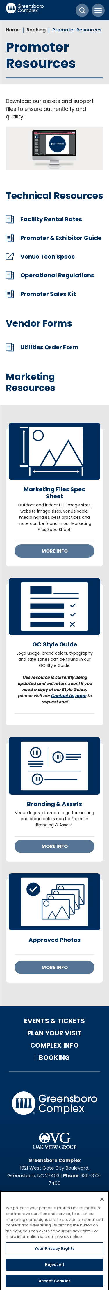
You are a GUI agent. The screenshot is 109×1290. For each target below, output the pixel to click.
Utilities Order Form (49, 347)
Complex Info (54, 1045)
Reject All (54, 1266)
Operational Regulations (57, 275)
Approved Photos (54, 939)
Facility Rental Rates (51, 219)
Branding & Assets (54, 803)
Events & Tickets (54, 1021)
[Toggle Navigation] (98, 10)
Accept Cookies (54, 1282)
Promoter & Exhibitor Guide (60, 238)
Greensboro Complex (25, 10)
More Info (55, 551)
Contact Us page (68, 696)
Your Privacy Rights (54, 1250)
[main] (54, 513)
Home (13, 30)
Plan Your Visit (54, 1033)
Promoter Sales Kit (48, 294)
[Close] (102, 1201)
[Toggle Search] (82, 10)
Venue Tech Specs (47, 257)
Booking (36, 30)
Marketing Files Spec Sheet (54, 493)
